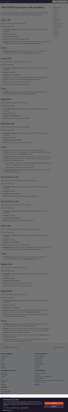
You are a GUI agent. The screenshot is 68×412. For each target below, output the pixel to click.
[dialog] (34, 405)
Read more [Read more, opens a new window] (5, 405)
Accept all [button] (54, 403)
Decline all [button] (54, 406)
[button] (23, 410)
